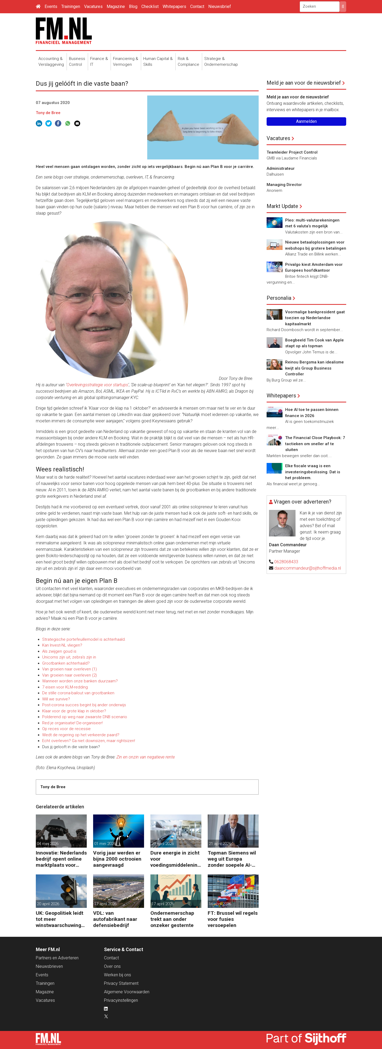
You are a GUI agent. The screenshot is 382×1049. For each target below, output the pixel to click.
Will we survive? (56, 699)
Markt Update (282, 206)
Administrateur (281, 168)
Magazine (116, 6)
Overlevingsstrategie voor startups (97, 384)
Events (51, 6)
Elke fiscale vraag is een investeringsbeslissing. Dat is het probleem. (312, 471)
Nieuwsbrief (219, 6)
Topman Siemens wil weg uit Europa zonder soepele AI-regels (232, 859)
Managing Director (284, 184)
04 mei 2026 (47, 843)
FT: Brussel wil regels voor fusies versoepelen (233, 919)
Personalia (279, 298)
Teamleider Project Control (292, 152)
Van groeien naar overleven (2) (69, 675)
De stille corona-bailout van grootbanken (78, 693)
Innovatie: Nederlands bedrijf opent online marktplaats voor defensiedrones (61, 859)
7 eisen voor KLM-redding (65, 687)
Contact (197, 6)
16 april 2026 (220, 903)
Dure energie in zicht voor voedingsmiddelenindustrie (175, 859)
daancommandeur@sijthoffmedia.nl (307, 568)
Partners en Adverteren (57, 957)
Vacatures (93, 6)
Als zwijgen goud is (59, 651)
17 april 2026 (105, 903)
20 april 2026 (48, 903)
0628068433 (286, 561)
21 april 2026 (220, 843)
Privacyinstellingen (121, 1000)
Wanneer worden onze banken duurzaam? (80, 681)
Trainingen (70, 6)
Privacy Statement (121, 983)
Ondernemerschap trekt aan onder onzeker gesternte (172, 919)
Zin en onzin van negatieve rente (145, 757)
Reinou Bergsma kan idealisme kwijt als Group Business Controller (314, 368)
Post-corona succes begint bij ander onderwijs (84, 705)
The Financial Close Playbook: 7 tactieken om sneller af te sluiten (315, 443)
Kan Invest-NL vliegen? (62, 645)
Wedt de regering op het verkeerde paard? (80, 734)
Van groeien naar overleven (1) (69, 669)
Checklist (150, 6)
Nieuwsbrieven (49, 966)
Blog (133, 6)
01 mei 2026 (105, 843)
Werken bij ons (117, 974)
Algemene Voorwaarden (126, 991)
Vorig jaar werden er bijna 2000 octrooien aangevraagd (117, 859)
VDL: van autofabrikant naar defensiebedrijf (115, 919)
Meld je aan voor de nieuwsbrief (304, 83)
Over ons (112, 966)
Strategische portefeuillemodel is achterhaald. (84, 639)
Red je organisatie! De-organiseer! (72, 723)
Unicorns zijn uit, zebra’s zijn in (69, 657)
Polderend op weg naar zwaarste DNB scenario (84, 716)
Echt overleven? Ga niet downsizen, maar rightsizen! (88, 740)
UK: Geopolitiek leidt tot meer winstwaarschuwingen (60, 919)
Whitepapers (174, 6)
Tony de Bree (48, 112)
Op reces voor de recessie (66, 728)
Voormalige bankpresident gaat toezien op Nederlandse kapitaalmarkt (315, 318)
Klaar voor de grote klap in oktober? (74, 711)
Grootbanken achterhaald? (66, 663)
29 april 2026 (162, 843)
